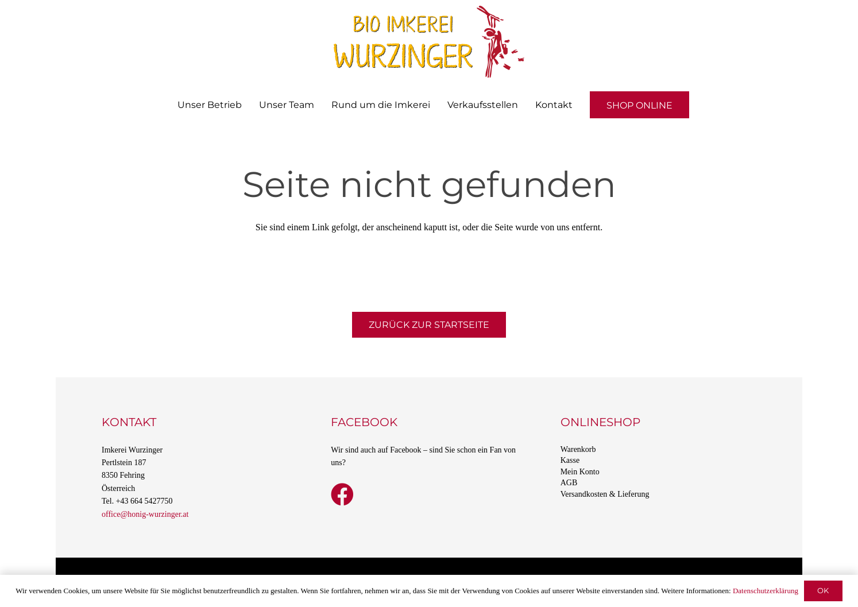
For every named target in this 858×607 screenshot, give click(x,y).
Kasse (570, 460)
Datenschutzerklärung (765, 590)
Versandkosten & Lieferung (605, 494)
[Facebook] (342, 494)
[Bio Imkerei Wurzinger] (429, 42)
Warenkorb (578, 449)
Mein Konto (580, 471)
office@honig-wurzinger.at (145, 514)
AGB (569, 482)
